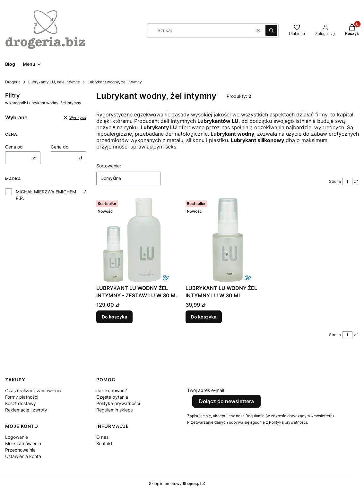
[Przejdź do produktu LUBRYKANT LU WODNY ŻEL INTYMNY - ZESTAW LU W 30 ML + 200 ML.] (138, 240)
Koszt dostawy (20, 403)
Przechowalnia (20, 450)
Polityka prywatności (118, 403)
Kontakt (104, 443)
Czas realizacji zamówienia (33, 390)
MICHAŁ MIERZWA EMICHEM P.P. (46, 195)
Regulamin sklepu (114, 409)
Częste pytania (112, 397)
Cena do (59, 146)
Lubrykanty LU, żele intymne (54, 82)
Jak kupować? (111, 390)
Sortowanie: (108, 165)
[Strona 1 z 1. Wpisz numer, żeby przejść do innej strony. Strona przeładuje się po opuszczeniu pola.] (347, 181)
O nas (102, 437)
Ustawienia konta (23, 456)
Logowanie (16, 437)
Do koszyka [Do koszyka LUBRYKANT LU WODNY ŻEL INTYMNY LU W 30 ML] (203, 317)
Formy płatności (21, 397)
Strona (335, 181)
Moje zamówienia (23, 443)
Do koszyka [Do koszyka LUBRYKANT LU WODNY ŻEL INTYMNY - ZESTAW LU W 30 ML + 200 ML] (114, 317)
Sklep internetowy (175, 483)
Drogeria (13, 82)
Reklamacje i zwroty (26, 409)
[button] (271, 30)
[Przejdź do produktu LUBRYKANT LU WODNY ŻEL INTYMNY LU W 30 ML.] (228, 240)
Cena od (14, 146)
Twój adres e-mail (205, 390)
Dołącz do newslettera (226, 401)
